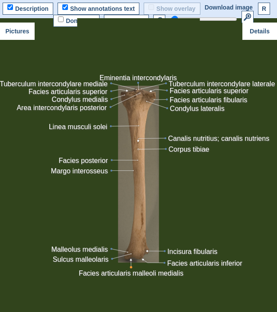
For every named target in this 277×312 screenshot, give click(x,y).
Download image (229, 7)
